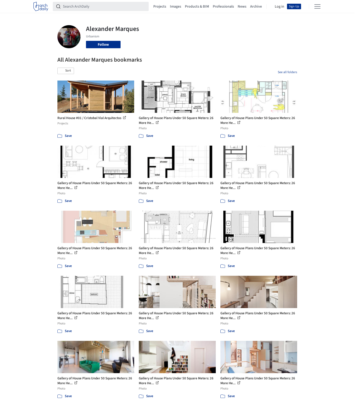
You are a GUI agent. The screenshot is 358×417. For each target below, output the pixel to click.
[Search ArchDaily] (104, 6)
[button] (65, 71)
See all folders (287, 72)
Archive (256, 6)
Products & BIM (197, 6)
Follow (103, 44)
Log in (279, 6)
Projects (159, 6)
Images (175, 6)
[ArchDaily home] (40, 6)
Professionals (223, 6)
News (242, 6)
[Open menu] (317, 6)
